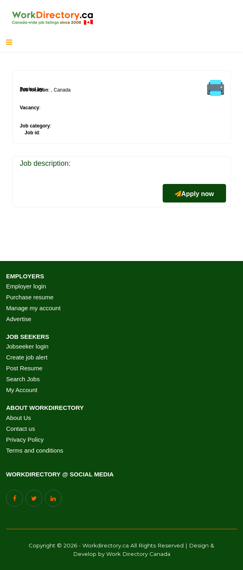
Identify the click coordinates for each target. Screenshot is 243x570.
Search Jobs (23, 379)
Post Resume (24, 368)
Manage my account (33, 308)
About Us (18, 417)
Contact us (20, 428)
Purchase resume (30, 297)
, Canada (61, 90)
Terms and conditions (34, 450)
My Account (22, 390)
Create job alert (27, 357)
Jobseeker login (27, 346)
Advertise (18, 319)
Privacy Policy (25, 439)
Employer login (26, 286)
